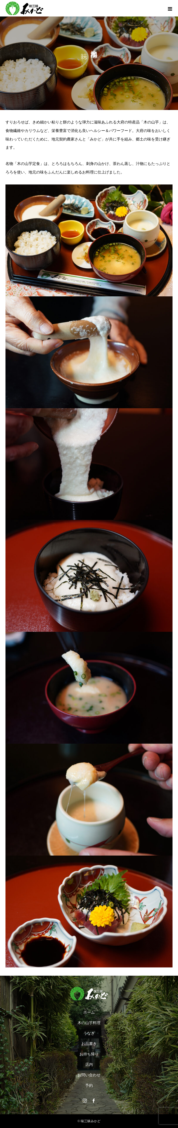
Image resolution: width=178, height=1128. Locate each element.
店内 (89, 1065)
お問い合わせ (89, 1075)
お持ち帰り (89, 1054)
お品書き (89, 1044)
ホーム (89, 1012)
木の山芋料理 (89, 1023)
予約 (89, 1085)
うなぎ (89, 1033)
